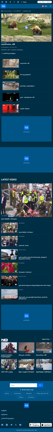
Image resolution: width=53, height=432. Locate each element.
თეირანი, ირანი (24, 245)
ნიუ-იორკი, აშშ (41, 355)
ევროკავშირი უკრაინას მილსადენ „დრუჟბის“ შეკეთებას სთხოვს (33, 258)
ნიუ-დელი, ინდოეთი (25, 272)
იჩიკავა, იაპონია (25, 355)
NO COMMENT (4, 42)
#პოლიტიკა (31, 397)
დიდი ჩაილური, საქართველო (6, 355)
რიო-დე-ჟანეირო (25, 74)
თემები (26, 410)
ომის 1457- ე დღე (7, 372)
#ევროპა (7, 393)
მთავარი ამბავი (22, 249)
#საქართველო (17, 393)
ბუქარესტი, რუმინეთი (43, 372)
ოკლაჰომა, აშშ (24, 63)
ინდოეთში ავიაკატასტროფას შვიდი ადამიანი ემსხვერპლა (33, 297)
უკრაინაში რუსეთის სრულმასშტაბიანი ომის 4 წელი (35, 285)
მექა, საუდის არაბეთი (26, 372)
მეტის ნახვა (47, 339)
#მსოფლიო (29, 393)
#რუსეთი (21, 397)
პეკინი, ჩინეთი (25, 108)
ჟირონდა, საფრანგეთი (27, 86)
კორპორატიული (26, 418)
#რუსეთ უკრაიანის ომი (42, 393)
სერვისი (26, 414)
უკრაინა (3, 368)
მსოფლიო (21, 289)
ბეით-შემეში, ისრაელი (9, 219)
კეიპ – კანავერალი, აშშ (27, 97)
